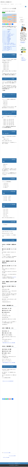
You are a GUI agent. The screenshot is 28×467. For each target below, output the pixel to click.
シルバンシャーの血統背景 (6, 41)
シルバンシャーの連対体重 (6, 40)
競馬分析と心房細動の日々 (9, 2)
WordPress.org (23, 60)
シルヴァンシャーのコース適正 (6, 33)
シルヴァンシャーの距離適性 (6, 31)
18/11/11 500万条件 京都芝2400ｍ (8, 43)
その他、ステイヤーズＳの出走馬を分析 (8, 381)
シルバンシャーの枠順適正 (6, 37)
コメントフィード (24, 59)
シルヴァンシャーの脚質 (5, 32)
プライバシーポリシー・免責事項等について (14, 463)
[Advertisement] (9, 151)
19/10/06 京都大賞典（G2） (7, 47)
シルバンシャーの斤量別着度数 (6, 39)
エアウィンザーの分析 (6, 457)
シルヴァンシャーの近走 (5, 42)
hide (10, 29)
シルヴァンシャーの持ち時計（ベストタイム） (8, 34)
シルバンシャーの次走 (5, 50)
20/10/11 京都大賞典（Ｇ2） (7, 49)
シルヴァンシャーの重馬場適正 (6, 36)
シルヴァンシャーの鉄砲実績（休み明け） (7, 35)
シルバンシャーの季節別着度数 (6, 38)
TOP (5, 4)
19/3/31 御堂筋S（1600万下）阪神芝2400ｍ (9, 46)
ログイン (23, 57)
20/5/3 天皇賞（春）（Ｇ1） (7, 48)
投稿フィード (23, 58)
